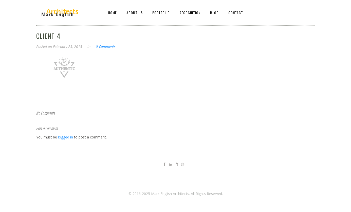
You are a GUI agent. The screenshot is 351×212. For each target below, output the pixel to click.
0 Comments (106, 46)
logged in (65, 137)
